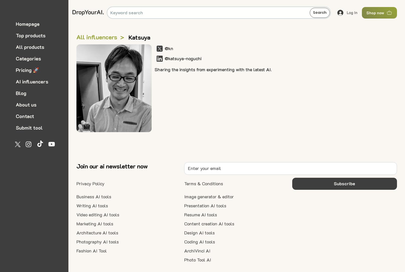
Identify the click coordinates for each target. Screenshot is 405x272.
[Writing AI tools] (92, 206)
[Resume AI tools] (200, 215)
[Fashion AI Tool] (91, 251)
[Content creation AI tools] (209, 224)
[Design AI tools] (199, 233)
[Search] (320, 13)
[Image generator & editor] (209, 197)
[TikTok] (40, 144)
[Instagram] (28, 144)
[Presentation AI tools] (205, 206)
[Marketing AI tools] (94, 224)
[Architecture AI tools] (97, 233)
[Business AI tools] (93, 197)
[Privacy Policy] (90, 184)
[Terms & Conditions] (203, 184)
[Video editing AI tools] (97, 215)
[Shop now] (379, 13)
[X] (17, 144)
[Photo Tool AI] (197, 260)
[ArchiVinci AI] (197, 251)
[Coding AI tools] (199, 242)
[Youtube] (51, 144)
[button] (344, 184)
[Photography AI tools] (97, 242)
